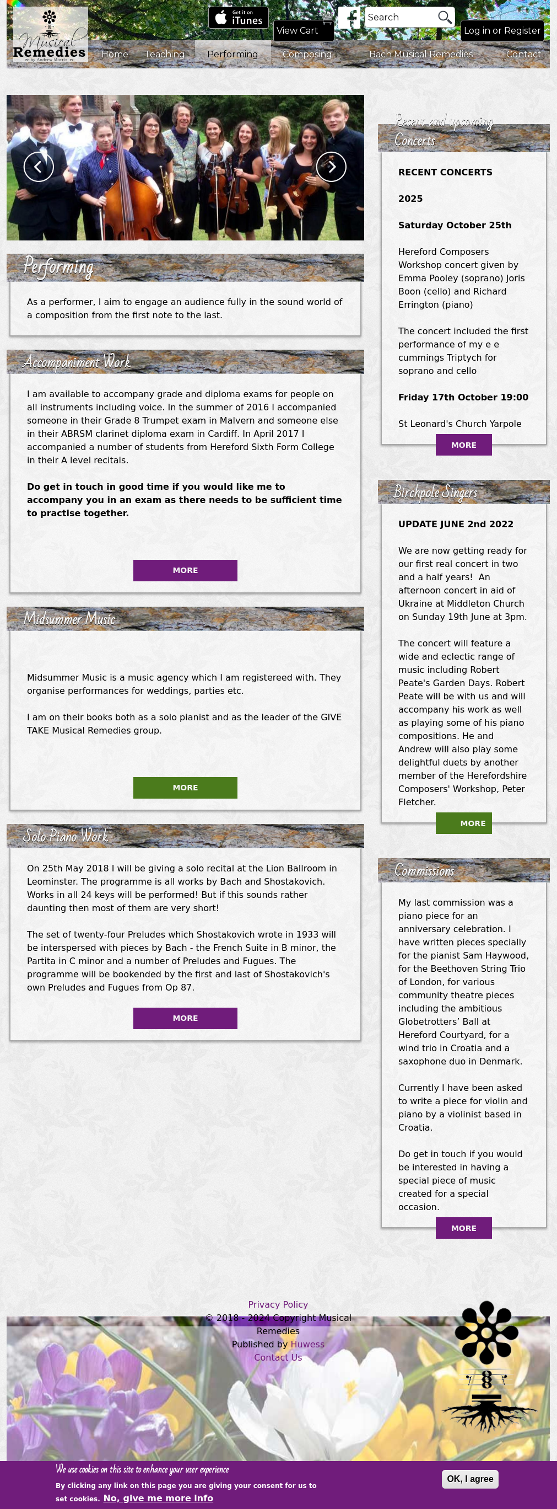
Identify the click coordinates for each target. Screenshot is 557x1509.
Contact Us (278, 1357)
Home (114, 54)
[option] (185, 167)
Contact (524, 54)
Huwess (308, 1344)
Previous (39, 168)
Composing (307, 54)
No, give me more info (158, 1499)
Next (332, 168)
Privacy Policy (278, 1304)
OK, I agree (470, 1479)
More (185, 570)
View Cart (297, 30)
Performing (232, 54)
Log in (477, 30)
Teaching (164, 54)
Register (522, 30)
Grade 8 (121, 420)
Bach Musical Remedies (421, 54)
